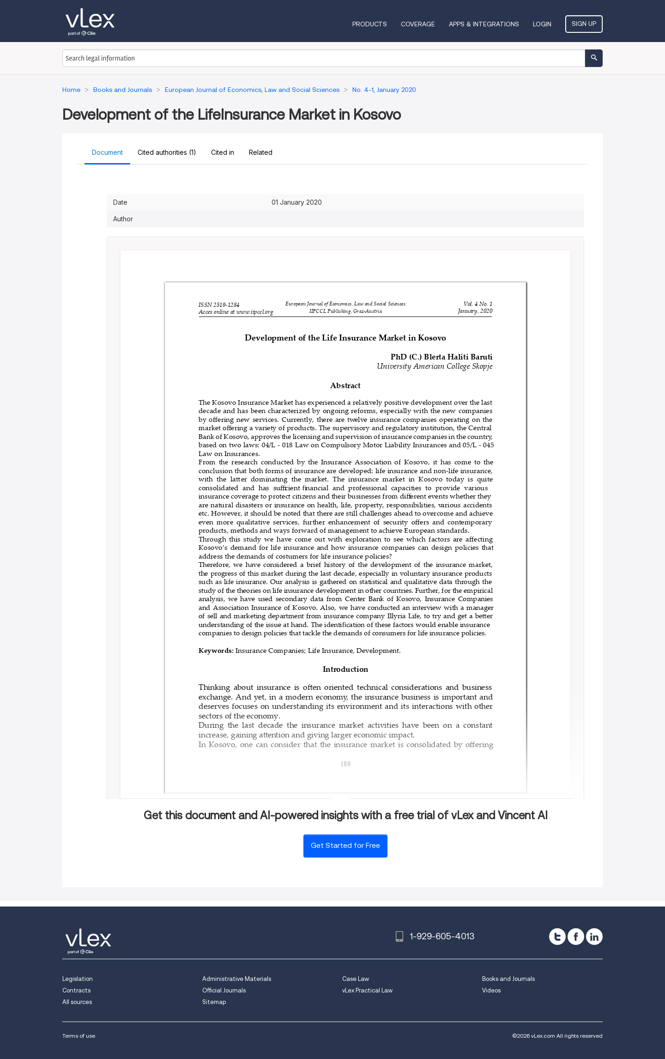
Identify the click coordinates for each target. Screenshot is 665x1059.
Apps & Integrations (484, 24)
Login (542, 24)
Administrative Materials (236, 978)
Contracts (76, 990)
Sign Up (584, 23)
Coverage (418, 24)
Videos (491, 990)
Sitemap (214, 1001)
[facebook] (576, 936)
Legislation (77, 978)
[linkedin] (594, 936)
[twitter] (557, 936)
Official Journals (224, 990)
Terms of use (78, 1036)
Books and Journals (508, 978)
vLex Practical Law (367, 990)
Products (369, 24)
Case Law (355, 978)
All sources (77, 1001)
